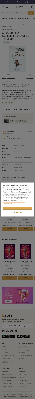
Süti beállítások (17, 212)
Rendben (17, 208)
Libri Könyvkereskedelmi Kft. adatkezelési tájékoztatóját (14, 202)
